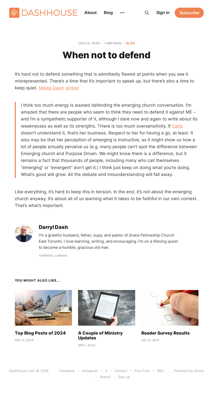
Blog (108, 12)
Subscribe (189, 12)
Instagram (90, 371)
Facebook (67, 371)
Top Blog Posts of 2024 (40, 333)
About (90, 12)
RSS (160, 371)
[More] (122, 13)
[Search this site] (147, 13)
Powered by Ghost (189, 371)
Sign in (163, 12)
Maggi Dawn (51, 87)
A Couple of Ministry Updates (100, 335)
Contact (121, 371)
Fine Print (142, 371)
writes (72, 87)
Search (105, 377)
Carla (177, 126)
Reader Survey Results (165, 333)
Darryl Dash (53, 227)
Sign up (124, 377)
